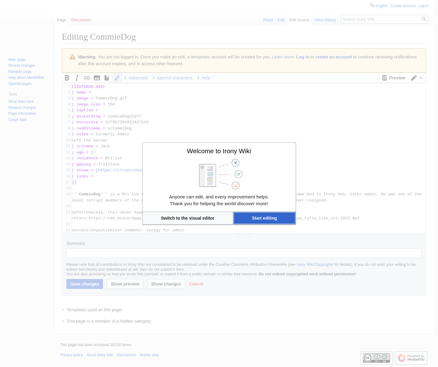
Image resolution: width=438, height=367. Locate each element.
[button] (188, 218)
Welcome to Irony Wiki (219, 150)
